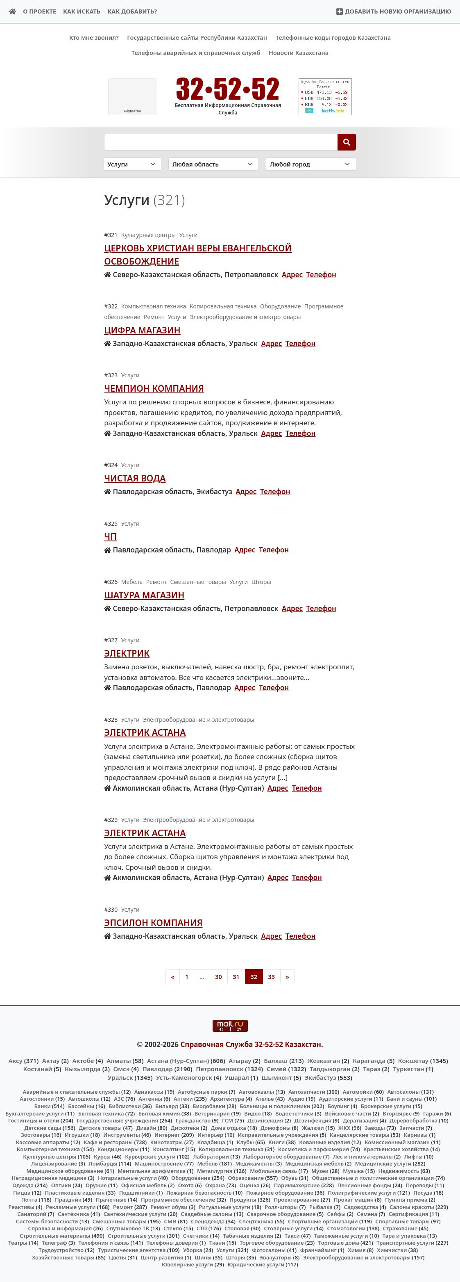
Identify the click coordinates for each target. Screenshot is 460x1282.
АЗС (119, 1098)
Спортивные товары (402, 1221)
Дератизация (360, 1120)
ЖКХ (344, 1127)
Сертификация (408, 1214)
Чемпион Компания (154, 388)
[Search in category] (133, 164)
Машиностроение (159, 1163)
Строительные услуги (136, 1235)
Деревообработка (413, 1120)
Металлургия (215, 1171)
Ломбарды (102, 1163)
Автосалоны (403, 1091)
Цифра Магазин (142, 329)
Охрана (215, 1185)
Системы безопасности (47, 1221)
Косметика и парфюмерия (313, 1149)
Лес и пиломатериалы (363, 1156)
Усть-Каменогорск (184, 1077)
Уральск (120, 1077)
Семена (367, 1214)
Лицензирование (54, 1163)
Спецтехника (256, 1221)
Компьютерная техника (48, 1149)
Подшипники (137, 1192)
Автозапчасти (306, 1091)
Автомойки (358, 1091)
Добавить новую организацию (393, 11)
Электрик (127, 653)
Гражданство (193, 1120)
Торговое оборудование (272, 1242)
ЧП (110, 536)
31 (236, 976)
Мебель (207, 1163)
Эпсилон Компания (153, 922)
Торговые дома (338, 1242)
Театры (17, 1242)
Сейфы (336, 1214)
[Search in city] (311, 164)
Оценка (250, 1185)
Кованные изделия (324, 1141)
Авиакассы (148, 1091)
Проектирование (296, 1199)
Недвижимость (398, 1171)
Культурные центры (49, 1156)
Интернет (167, 1134)
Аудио (296, 1098)
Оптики (61, 1185)
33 (271, 976)
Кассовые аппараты (42, 1141)
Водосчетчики (294, 1113)
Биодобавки (209, 1106)
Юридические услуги (256, 1264)
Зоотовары (35, 1134)
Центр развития (161, 1257)
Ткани (217, 1242)
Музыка (353, 1171)
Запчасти (411, 1127)
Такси (292, 1235)
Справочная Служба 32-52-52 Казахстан (250, 1044)
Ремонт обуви (169, 1206)
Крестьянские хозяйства (396, 1149)
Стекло (172, 1228)
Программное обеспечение (178, 1199)
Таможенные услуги (341, 1235)
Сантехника (73, 1214)
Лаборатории (211, 1156)
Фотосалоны (269, 1250)
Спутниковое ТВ (127, 1228)
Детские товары (100, 1127)
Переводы (419, 1185)
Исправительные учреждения (278, 1134)
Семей (277, 1069)
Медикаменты (254, 1163)
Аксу (16, 1060)
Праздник (68, 1199)
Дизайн (146, 1127)
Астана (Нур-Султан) (178, 1060)
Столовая (236, 1228)
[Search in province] (213, 164)
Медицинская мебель (314, 1163)
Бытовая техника (101, 1113)
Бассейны (81, 1106)
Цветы (117, 1257)
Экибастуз (320, 1077)
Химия (357, 1250)
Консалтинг (168, 1149)
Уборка (192, 1250)
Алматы (119, 1060)
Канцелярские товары (360, 1134)
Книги (276, 1141)
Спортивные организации (323, 1221)
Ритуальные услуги (224, 1206)
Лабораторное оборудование (282, 1156)
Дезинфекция (313, 1120)
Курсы (102, 1156)
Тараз (371, 1069)
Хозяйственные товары (63, 1257)
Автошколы (84, 1098)
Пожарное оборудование (279, 1192)
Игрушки (77, 1134)
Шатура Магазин (144, 594)
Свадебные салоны (207, 1214)
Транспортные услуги (405, 1242)
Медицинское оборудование (65, 1171)
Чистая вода (134, 478)
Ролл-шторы (281, 1206)
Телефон (321, 274)
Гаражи (433, 1113)
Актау (51, 1060)
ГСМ (227, 1120)
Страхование (400, 1228)
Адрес (292, 274)
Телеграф (54, 1242)
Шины (203, 1257)
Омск (121, 1069)
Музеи (320, 1171)
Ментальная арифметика (152, 1171)
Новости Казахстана (299, 53)
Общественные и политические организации (373, 1178)
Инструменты (121, 1134)
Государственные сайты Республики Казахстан (197, 37)
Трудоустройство (61, 1250)
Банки (42, 1106)
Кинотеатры (166, 1141)
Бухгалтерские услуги (34, 1113)
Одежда (23, 1185)
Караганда (369, 1060)
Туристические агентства (131, 1250)
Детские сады (43, 1127)
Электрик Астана (145, 732)
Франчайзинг (318, 1250)
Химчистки (392, 1250)
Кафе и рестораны (108, 1141)
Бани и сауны (405, 1098)
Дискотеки (185, 1127)
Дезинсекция (265, 1120)
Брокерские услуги (386, 1106)
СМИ (170, 1221)
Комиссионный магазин (397, 1141)
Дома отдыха (228, 1127)
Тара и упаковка (404, 1235)
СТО (202, 1228)
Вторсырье (397, 1113)
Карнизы (416, 1134)
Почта (29, 1199)
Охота (186, 1185)
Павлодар (157, 1069)
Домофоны (275, 1127)
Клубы (245, 1141)
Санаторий (31, 1214)
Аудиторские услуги (345, 1098)
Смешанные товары (120, 1221)
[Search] (347, 142)
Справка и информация (60, 1228)
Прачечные (111, 1199)
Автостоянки (37, 1098)
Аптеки (183, 1098)
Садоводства (361, 1206)
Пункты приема (406, 1199)
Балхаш (276, 1060)
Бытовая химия (159, 1113)
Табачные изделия (248, 1235)
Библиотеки (125, 1106)
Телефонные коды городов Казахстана (333, 37)
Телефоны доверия (172, 1242)
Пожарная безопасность (199, 1192)
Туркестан (408, 1069)
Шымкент (277, 1077)
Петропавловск (219, 1069)
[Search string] (221, 142)
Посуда (423, 1192)
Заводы (375, 1127)
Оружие (96, 1185)
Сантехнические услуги (135, 1214)
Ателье (265, 1098)
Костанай (37, 1069)
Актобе (83, 1060)
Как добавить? (132, 11)
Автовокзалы (256, 1091)
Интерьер (210, 1134)
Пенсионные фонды (364, 1185)
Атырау (240, 1060)
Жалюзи (313, 1127)
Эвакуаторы (276, 1257)
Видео (252, 1113)
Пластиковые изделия (75, 1192)
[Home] (12, 12)
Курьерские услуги (150, 1156)
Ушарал (237, 1077)
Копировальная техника (231, 1149)
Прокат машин (354, 1199)
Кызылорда (83, 1069)
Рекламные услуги (71, 1206)
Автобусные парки (202, 1091)
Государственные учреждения (117, 1120)
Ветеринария (212, 1113)
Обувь (289, 1178)
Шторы (235, 1257)
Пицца (21, 1192)
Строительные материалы (55, 1235)
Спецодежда (207, 1221)
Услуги (226, 1250)
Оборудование (191, 1178)
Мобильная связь (273, 1171)
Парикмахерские (297, 1185)
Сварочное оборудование (281, 1214)
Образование (246, 1178)
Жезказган (323, 1060)
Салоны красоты (412, 1206)
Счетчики (195, 1235)
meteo (132, 111)
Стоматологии (346, 1228)
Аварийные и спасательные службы (71, 1091)
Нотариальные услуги (127, 1178)
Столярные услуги (288, 1228)
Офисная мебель (144, 1185)
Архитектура (227, 1098)
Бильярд (166, 1106)
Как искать (81, 11)
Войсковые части (348, 1113)
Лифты (413, 1156)
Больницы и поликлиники (275, 1106)
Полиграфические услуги (362, 1192)
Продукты (242, 1199)
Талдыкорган (330, 1069)
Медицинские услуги (383, 1163)
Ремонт (123, 1206)
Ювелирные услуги (187, 1264)
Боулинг (338, 1106)
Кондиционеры (118, 1149)
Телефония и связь (103, 1242)
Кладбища (211, 1141)
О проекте (39, 11)
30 (218, 976)
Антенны (150, 1098)
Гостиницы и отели (33, 1120)
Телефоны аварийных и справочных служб (196, 53)
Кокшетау (413, 1060)
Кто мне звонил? (94, 37)
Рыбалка (321, 1206)
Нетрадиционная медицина (48, 1178)
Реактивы (22, 1206)
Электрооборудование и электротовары (357, 1257)
